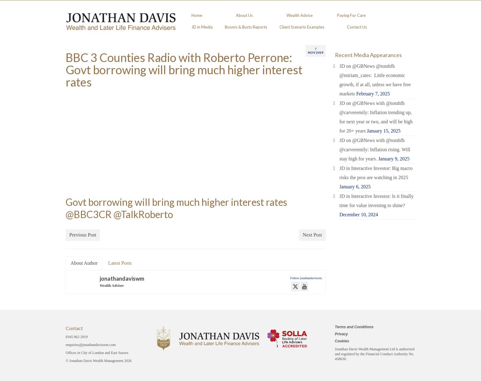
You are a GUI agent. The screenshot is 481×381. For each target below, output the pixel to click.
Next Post (312, 234)
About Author (84, 263)
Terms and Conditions (354, 327)
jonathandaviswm (122, 278)
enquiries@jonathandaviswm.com (91, 345)
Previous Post (82, 234)
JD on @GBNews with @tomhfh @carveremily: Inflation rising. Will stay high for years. (375, 149)
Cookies (342, 341)
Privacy (341, 334)
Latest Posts (120, 263)
